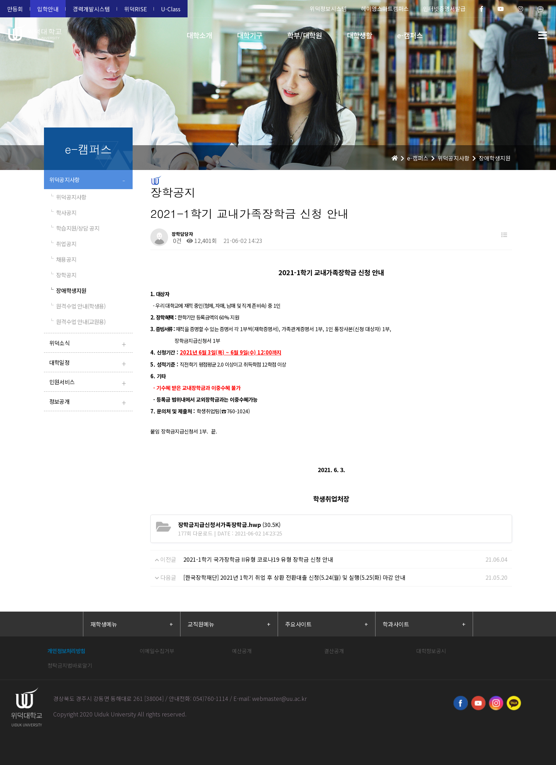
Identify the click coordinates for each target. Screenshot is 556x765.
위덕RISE (135, 9)
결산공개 (334, 650)
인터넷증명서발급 (444, 8)
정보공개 (89, 402)
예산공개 (242, 650)
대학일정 (89, 363)
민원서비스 (89, 382)
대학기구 (249, 35)
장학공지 (62, 275)
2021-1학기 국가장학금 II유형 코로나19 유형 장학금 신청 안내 (258, 559)
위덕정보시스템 (328, 8)
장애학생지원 (67, 290)
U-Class (170, 9)
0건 (177, 240)
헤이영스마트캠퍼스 (385, 8)
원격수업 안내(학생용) (77, 306)
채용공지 (62, 259)
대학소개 (199, 35)
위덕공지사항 (89, 180)
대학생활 (359, 35)
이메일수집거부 (157, 650)
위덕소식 (89, 344)
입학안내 (48, 9)
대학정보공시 (431, 650)
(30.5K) (229, 524)
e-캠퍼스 (410, 35)
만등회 (15, 9)
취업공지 (62, 243)
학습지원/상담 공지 (74, 228)
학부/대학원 (304, 35)
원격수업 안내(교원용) (77, 321)
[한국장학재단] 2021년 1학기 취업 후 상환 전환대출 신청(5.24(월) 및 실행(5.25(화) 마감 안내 (294, 577)
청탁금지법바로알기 (70, 665)
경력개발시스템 (91, 9)
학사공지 (62, 212)
